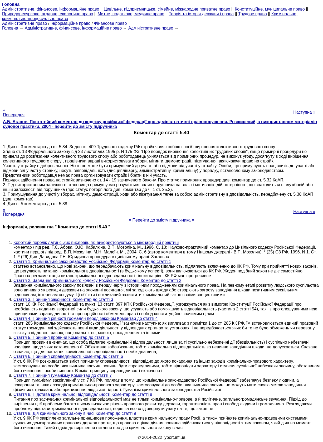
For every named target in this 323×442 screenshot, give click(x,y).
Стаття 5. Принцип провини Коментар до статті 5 (61, 337)
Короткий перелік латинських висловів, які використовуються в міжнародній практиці (96, 242)
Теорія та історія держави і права (201, 14)
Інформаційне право (71, 23)
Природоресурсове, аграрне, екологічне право (47, 14)
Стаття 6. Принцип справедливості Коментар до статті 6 (68, 356)
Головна (10, 28)
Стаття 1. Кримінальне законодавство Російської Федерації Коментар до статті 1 (92, 261)
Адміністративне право (24, 23)
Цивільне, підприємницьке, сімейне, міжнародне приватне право (167, 9)
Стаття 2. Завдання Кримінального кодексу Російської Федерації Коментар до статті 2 (97, 280)
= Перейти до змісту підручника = (161, 220)
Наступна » (304, 112)
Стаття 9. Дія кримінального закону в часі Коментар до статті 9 (74, 413)
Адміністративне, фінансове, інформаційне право (50, 9)
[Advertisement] (161, 67)
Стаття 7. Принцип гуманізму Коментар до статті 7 (62, 375)
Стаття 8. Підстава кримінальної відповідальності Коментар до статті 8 (82, 394)
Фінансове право (110, 23)
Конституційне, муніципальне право (270, 9)
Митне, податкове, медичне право (131, 14)
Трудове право (252, 14)
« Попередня (14, 112)
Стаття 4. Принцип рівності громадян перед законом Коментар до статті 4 (85, 318)
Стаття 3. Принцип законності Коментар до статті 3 (63, 299)
